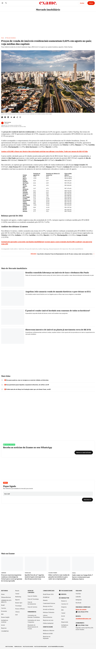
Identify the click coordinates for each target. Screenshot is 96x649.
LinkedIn (78, 596)
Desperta (64, 607)
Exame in (64, 601)
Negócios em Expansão (46, 637)
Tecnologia (18, 606)
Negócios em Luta (48, 620)
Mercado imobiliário (76, 249)
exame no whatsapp (9, 444)
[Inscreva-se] (87, 500)
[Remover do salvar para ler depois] (20, 117)
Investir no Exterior (48, 609)
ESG (2, 614)
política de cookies (28, 646)
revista (63, 594)
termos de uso (18, 646)
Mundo (17, 590)
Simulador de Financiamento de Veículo (33, 626)
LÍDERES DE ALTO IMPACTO (6, 601)
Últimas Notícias (6, 597)
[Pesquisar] (6, 3)
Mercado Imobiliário (48, 9)
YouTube (78, 593)
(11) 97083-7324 (83, 625)
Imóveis (21, 249)
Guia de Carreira (32, 607)
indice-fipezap (43, 249)
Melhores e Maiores (48, 630)
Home (2, 38)
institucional (9, 646)
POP (16, 615)
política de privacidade (40, 646)
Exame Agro (18, 602)
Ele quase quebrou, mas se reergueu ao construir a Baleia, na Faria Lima (26, 380)
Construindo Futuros (49, 603)
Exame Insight (5, 617)
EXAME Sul (46, 597)
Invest (5, 482)
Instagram (79, 599)
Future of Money (20, 609)
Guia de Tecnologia (33, 599)
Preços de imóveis (31, 249)
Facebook (78, 602)
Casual (17, 593)
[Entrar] (91, 3)
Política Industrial (48, 623)
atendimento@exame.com (83, 618)
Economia (4, 611)
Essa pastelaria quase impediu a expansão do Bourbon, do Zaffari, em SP (26, 385)
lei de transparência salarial (56, 646)
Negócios (3, 628)
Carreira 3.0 (64, 604)
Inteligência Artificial (4, 621)
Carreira (3, 608)
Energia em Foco (48, 606)
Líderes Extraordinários (47, 616)
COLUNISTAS (5, 631)
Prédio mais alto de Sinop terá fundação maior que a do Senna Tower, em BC (27, 389)
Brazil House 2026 (48, 594)
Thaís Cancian (7, 122)
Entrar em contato (81, 609)
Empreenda (64, 622)
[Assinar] (82, 3)
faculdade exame (66, 590)
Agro (62, 619)
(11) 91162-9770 (83, 612)
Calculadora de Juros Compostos (34, 621)
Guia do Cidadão (32, 596)
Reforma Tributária (48, 612)
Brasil (3, 605)
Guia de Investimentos (32, 603)
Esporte (17, 599)
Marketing (18, 596)
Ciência (17, 612)
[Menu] (2, 3)
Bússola (45, 600)
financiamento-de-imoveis (58, 249)
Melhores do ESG (48, 633)
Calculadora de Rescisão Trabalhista (34, 616)
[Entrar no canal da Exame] (84, 452)
